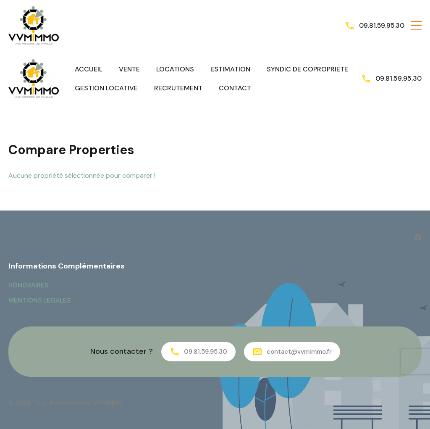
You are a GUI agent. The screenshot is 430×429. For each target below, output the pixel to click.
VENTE (129, 69)
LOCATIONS (175, 69)
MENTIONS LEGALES (39, 300)
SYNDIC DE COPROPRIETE (307, 69)
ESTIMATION (230, 69)
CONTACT (235, 88)
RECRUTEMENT (178, 88)
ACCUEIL (88, 69)
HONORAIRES (28, 285)
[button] (416, 25)
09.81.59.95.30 (381, 25)
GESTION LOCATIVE (106, 88)
